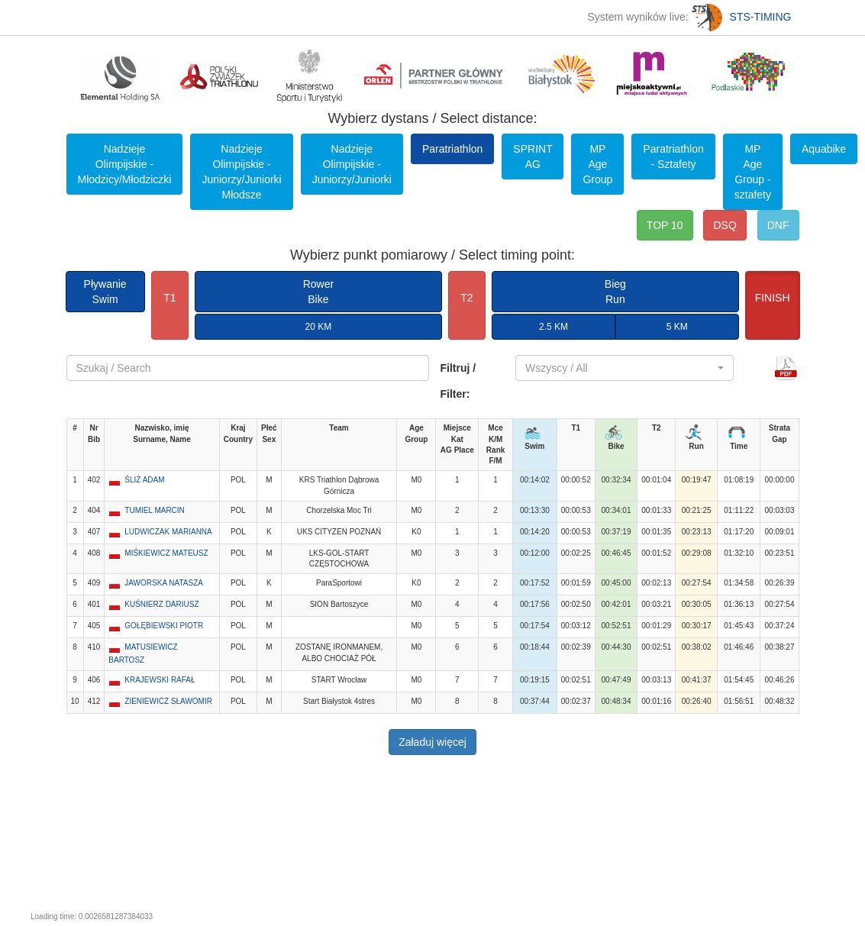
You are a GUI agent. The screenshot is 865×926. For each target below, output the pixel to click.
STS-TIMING (742, 17)
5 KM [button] (677, 326)
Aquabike (824, 149)
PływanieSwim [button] (105, 291)
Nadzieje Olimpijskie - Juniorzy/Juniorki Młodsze (241, 172)
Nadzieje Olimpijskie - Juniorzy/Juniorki (352, 164)
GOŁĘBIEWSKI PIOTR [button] (163, 625)
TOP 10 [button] (665, 225)
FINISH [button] (772, 298)
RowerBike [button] (318, 291)
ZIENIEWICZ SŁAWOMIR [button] (168, 701)
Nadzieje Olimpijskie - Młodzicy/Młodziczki (125, 164)
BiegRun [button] (615, 291)
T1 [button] (169, 298)
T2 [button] (466, 298)
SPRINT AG (532, 156)
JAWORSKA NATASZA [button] (163, 583)
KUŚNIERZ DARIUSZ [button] (161, 604)
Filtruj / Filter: (458, 381)
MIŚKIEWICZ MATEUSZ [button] (166, 553)
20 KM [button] (318, 326)
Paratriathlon (452, 149)
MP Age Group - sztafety (752, 172)
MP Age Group (597, 164)
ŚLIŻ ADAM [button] (144, 480)
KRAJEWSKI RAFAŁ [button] (159, 680)
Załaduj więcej (432, 742)
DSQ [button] (724, 225)
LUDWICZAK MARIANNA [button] (167, 532)
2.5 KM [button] (553, 326)
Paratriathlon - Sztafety (673, 156)
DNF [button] (778, 225)
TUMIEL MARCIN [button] (154, 510)
